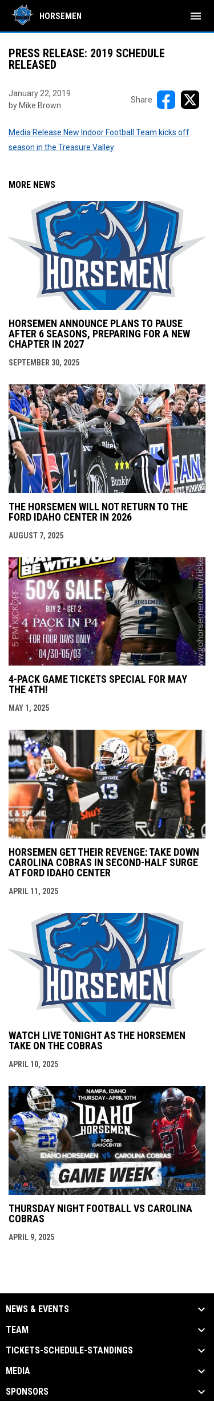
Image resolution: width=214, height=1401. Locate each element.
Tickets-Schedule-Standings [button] (69, 1350)
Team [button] (17, 1330)
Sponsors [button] (27, 1391)
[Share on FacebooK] (166, 99)
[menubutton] (196, 16)
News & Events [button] (37, 1309)
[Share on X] (190, 99)
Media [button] (18, 1371)
